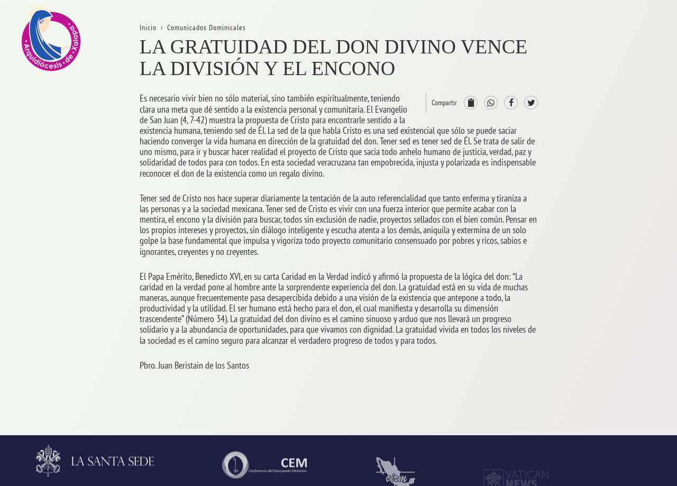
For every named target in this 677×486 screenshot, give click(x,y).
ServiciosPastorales (632, 280)
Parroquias (617, 306)
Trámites (613, 126)
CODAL (611, 409)
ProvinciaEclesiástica (634, 203)
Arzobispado (620, 229)
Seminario (616, 332)
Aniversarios (620, 100)
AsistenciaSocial (627, 384)
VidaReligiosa (623, 358)
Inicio (609, 48)
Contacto (614, 151)
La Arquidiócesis (626, 74)
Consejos (614, 255)
